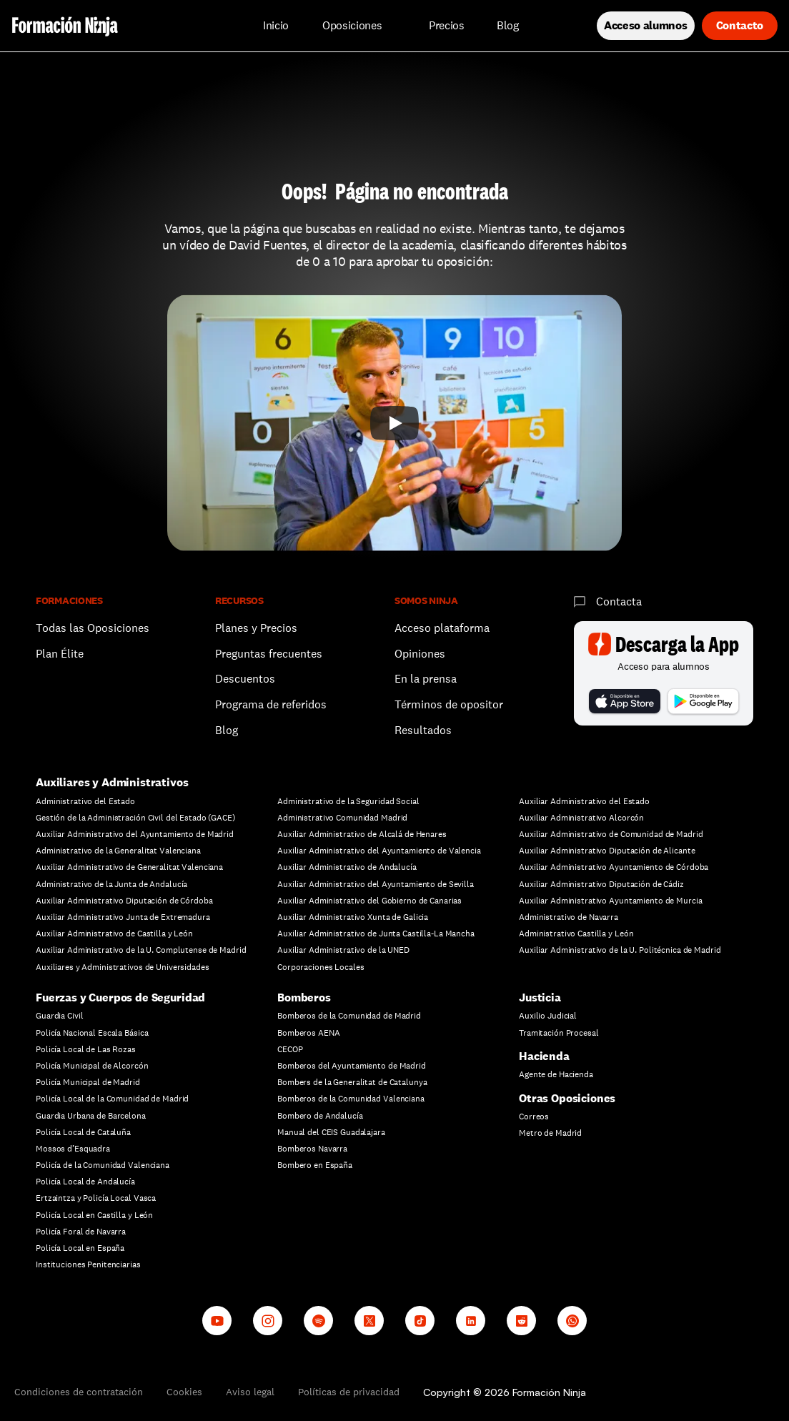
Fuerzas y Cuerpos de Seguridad (120, 997)
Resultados (423, 730)
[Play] (394, 423)
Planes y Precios (256, 627)
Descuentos (246, 678)
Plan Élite (60, 653)
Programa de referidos (271, 704)
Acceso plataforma (442, 627)
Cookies (184, 1391)
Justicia (540, 997)
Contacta (619, 601)
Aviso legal (250, 1391)
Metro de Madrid (550, 1133)
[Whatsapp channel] (572, 1320)
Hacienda (544, 1056)
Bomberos (304, 997)
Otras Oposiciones (567, 1098)
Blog (226, 730)
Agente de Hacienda (556, 1074)
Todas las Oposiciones (92, 627)
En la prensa (425, 678)
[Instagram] (267, 1320)
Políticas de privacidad (349, 1391)
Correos (534, 1116)
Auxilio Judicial (548, 1015)
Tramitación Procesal (559, 1033)
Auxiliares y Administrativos (112, 782)
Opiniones (419, 653)
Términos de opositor (448, 704)
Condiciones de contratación (78, 1391)
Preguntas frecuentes (268, 653)
